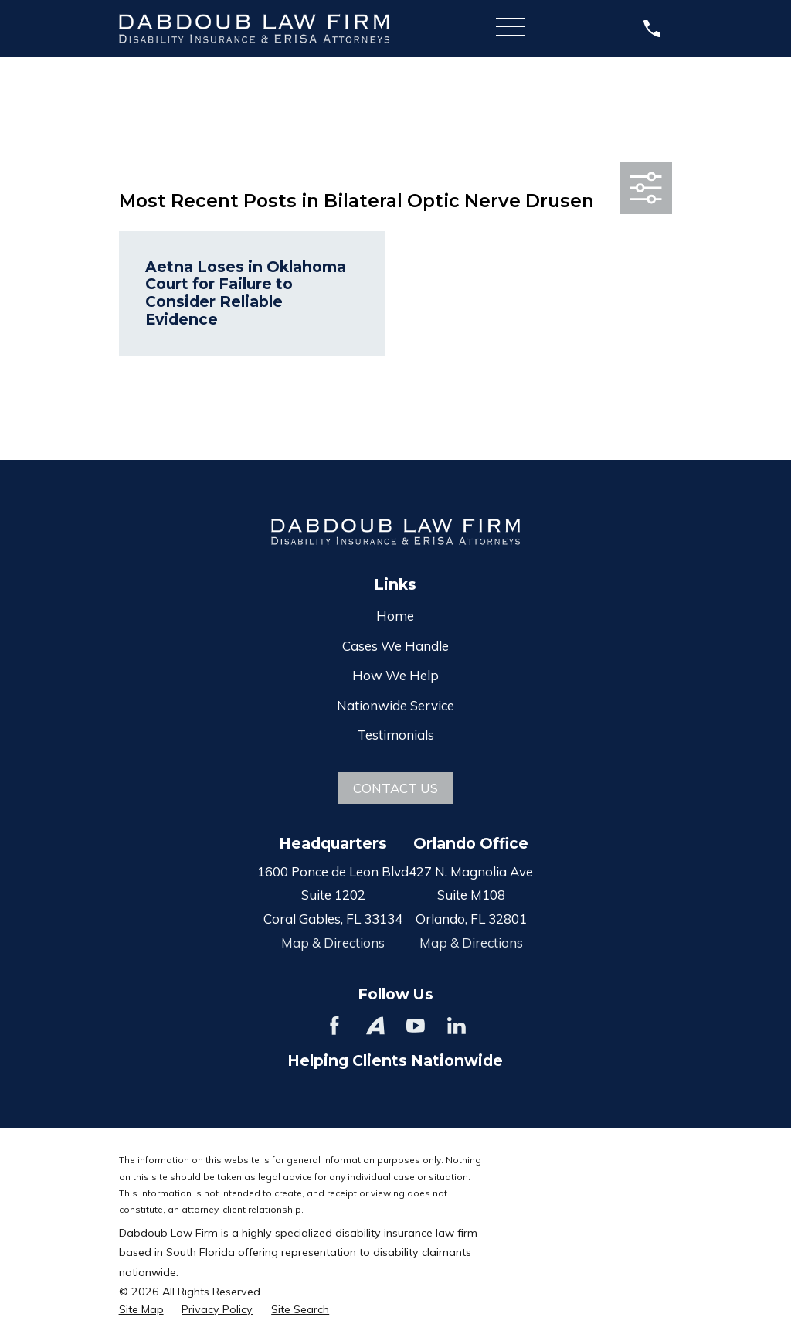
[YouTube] (415, 1025)
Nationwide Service (395, 705)
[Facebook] (334, 1025)
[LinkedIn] (456, 1025)
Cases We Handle (395, 646)
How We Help (395, 675)
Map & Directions (333, 942)
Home (395, 616)
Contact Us (395, 788)
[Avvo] (375, 1025)
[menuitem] (141, 1310)
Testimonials (395, 735)
